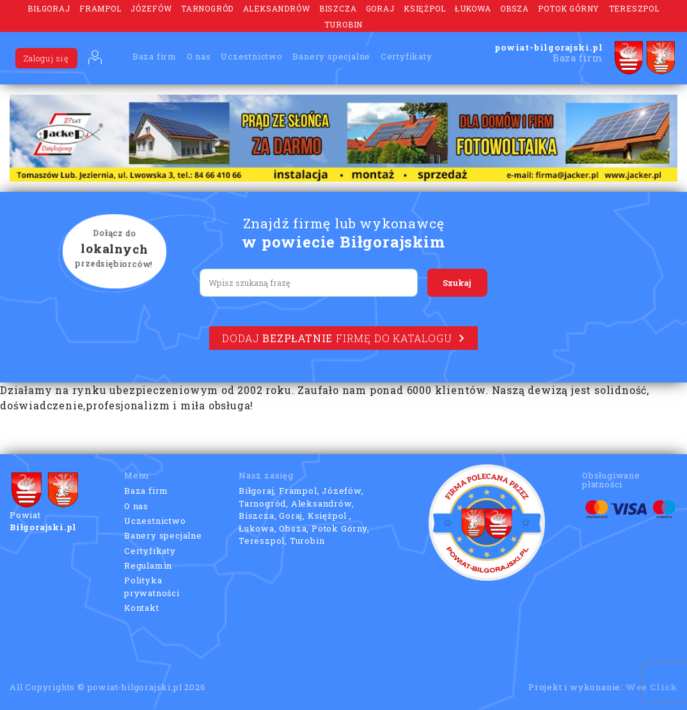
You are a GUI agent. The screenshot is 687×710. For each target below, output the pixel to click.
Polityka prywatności (152, 586)
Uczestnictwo (252, 56)
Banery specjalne (331, 56)
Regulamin (148, 565)
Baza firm (154, 56)
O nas (199, 56)
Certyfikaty (406, 56)
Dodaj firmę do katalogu (343, 338)
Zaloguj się (46, 58)
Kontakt (141, 607)
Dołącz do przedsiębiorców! (114, 249)
